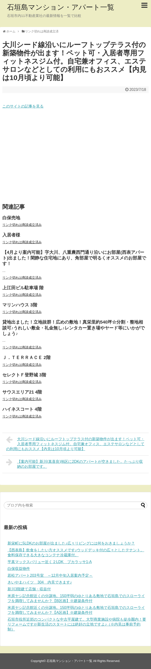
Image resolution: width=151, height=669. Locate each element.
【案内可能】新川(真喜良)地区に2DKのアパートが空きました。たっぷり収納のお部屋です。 (74, 463)
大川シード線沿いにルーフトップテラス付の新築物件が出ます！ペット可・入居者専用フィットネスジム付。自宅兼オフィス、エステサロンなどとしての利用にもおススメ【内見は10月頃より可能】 (75, 443)
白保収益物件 (18, 569)
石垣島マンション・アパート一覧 (60, 7)
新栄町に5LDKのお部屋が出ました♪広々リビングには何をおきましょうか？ (71, 543)
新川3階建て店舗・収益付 (29, 589)
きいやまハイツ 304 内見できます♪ (39, 582)
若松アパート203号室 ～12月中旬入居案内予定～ (50, 575)
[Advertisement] (75, 156)
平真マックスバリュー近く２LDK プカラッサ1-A (49, 562)
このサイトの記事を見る (23, 106)
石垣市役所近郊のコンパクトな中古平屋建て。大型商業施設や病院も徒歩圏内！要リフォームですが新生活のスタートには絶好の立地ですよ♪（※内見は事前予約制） (76, 624)
